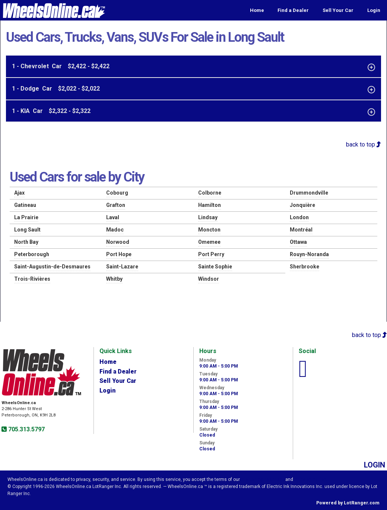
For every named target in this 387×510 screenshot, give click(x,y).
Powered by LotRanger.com (348, 503)
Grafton (115, 205)
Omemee (209, 242)
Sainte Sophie (215, 267)
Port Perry (211, 254)
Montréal (301, 230)
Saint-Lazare (122, 267)
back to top (363, 144)
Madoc (115, 230)
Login (373, 10)
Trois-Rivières (32, 279)
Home (257, 10)
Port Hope (118, 254)
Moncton (209, 230)
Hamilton (209, 205)
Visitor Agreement (262, 479)
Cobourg (117, 193)
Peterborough (31, 254)
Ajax (19, 193)
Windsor (208, 279)
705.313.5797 (26, 429)
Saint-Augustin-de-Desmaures (52, 267)
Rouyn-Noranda (309, 254)
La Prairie (26, 217)
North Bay (26, 242)
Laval (112, 217)
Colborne (209, 193)
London (299, 217)
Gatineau (25, 205)
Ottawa (298, 242)
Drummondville (309, 193)
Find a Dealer (293, 10)
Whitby (114, 279)
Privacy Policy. (310, 479)
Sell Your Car (338, 10)
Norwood (117, 242)
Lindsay (208, 217)
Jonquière (302, 205)
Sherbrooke (304, 267)
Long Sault (27, 230)
